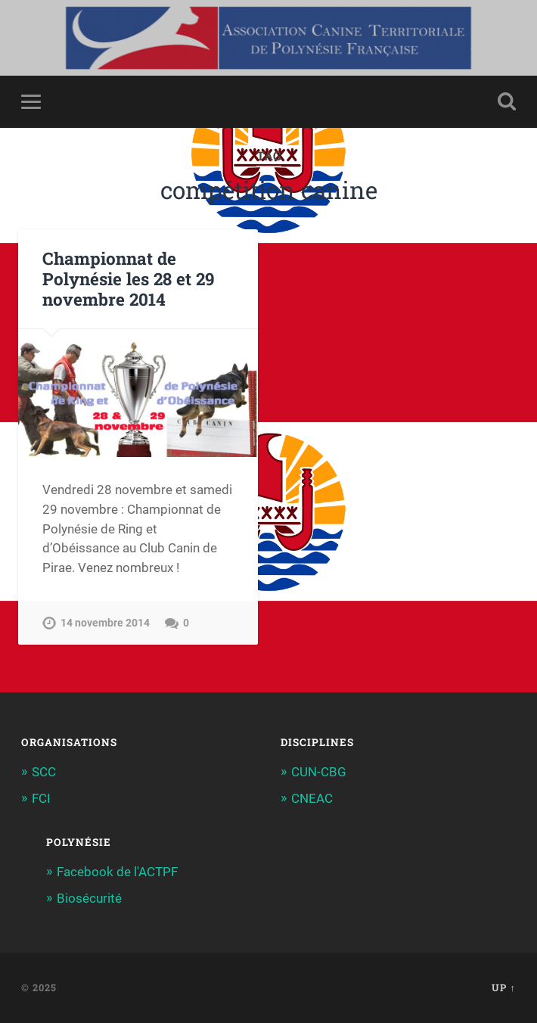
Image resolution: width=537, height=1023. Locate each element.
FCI (41, 798)
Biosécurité (89, 898)
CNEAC (312, 798)
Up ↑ (503, 987)
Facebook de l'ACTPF (117, 871)
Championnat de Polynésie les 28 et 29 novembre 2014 (128, 278)
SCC (44, 771)
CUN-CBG (318, 771)
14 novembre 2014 (105, 623)
